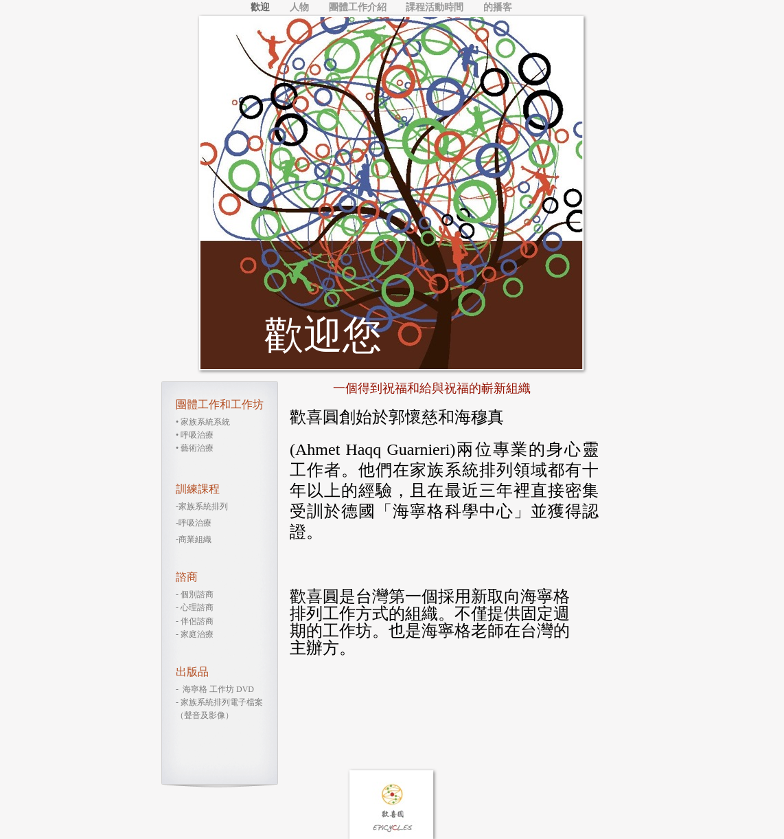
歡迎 (262, 7)
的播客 (497, 7)
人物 (301, 7)
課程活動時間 (436, 7)
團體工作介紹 (359, 7)
